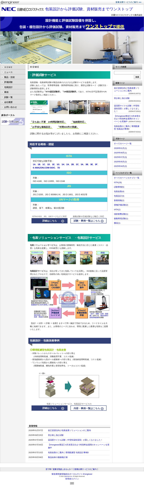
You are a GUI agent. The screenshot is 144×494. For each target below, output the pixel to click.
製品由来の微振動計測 (58, 457)
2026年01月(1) (120, 148)
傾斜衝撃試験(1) (121, 214)
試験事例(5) (119, 187)
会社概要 (8, 102)
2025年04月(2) (120, 166)
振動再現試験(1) (121, 218)
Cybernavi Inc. (68, 476)
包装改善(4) (119, 191)
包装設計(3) (119, 196)
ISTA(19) (118, 182)
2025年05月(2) (120, 162)
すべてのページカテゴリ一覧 (126, 178)
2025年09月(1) (120, 153)
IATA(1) (117, 209)
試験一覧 (8, 97)
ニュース (8, 72)
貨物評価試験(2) (121, 205)
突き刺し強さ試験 (56, 435)
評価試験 (8, 82)
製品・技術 (9, 77)
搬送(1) (117, 223)
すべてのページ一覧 (123, 143)
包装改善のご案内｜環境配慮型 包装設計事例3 (68, 452)
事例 (6, 92)
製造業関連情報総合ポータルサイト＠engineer (72, 474)
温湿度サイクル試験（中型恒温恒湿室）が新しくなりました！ (75, 440)
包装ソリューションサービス (42, 245)
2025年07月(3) (120, 157)
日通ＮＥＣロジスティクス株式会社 (126, 15)
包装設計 (8, 87)
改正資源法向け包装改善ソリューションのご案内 (69, 430)
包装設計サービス (38, 271)
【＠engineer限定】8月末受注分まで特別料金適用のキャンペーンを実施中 (127, 119)
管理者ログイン (72, 479)
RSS (72, 483)
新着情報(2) (119, 200)
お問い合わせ (10, 107)
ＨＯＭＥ (8, 67)
